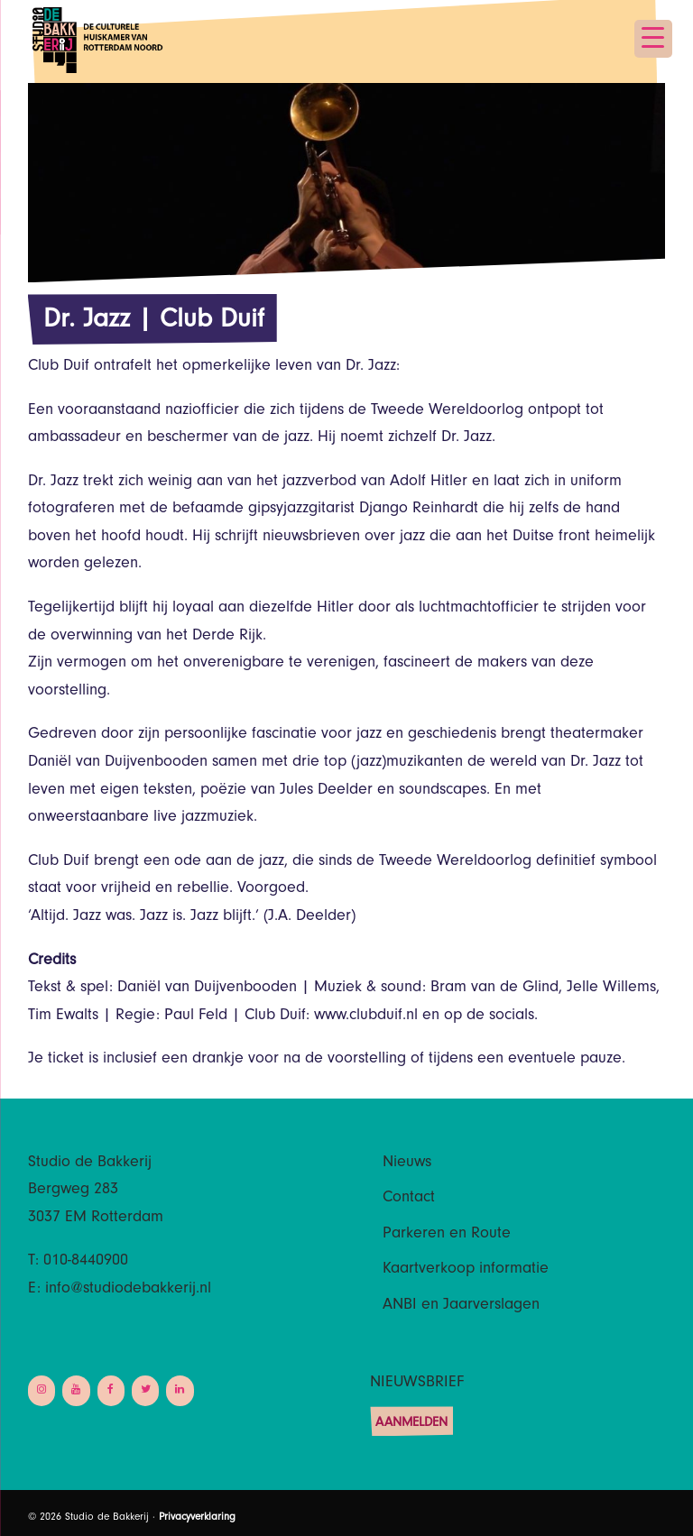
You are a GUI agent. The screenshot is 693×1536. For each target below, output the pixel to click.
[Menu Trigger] (653, 39)
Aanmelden (411, 1423)
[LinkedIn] (179, 1390)
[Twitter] (145, 1390)
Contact (409, 1199)
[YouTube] (75, 1390)
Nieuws (407, 1163)
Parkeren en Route (447, 1235)
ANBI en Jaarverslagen (461, 1306)
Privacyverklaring (197, 1518)
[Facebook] (111, 1390)
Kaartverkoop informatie (466, 1270)
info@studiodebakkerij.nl (128, 1290)
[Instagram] (41, 1390)
